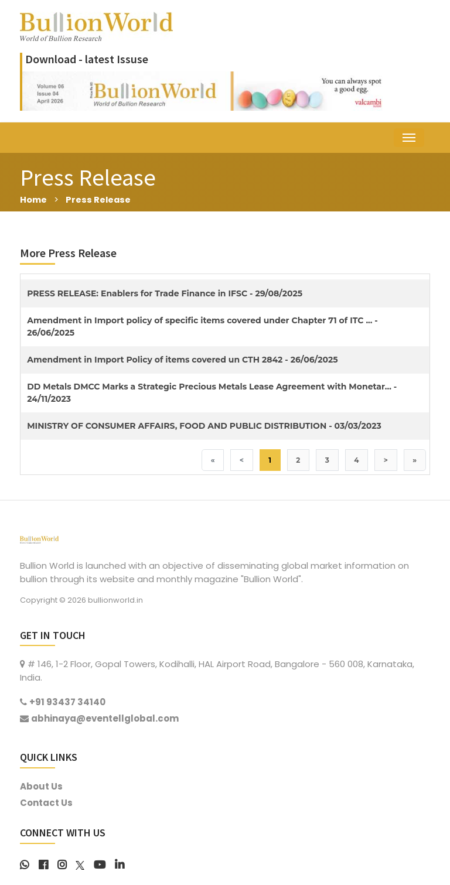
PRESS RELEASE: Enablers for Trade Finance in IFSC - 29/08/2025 (164, 293)
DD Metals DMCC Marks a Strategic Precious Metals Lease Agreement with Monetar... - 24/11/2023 (212, 392)
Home (33, 199)
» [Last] (414, 460)
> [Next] (385, 460)
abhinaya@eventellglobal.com (105, 718)
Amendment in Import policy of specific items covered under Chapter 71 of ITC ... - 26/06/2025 (202, 326)
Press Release (99, 199)
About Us (41, 786)
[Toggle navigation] (409, 137)
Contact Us (46, 803)
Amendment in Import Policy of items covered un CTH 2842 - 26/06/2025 (182, 359)
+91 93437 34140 (67, 702)
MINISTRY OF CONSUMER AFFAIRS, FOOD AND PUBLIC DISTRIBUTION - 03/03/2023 (204, 426)
